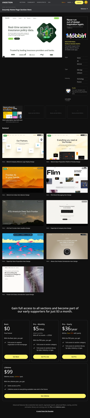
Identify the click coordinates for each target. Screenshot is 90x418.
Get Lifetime (45, 396)
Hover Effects (41, 2)
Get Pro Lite (45, 357)
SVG (49, 2)
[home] (7, 2)
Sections (22, 2)
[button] (70, 2)
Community (31, 2)
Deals (63, 2)
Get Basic (16, 357)
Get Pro (73, 357)
